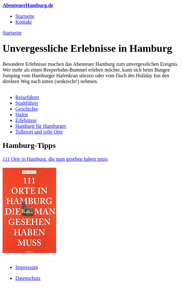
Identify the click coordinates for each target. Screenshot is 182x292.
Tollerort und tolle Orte (39, 131)
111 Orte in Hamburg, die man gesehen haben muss (55, 159)
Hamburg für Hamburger (40, 126)
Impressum (26, 267)
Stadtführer (26, 103)
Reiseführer (27, 97)
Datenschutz (28, 278)
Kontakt (23, 22)
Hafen (21, 114)
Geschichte (26, 108)
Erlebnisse (26, 120)
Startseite (24, 16)
